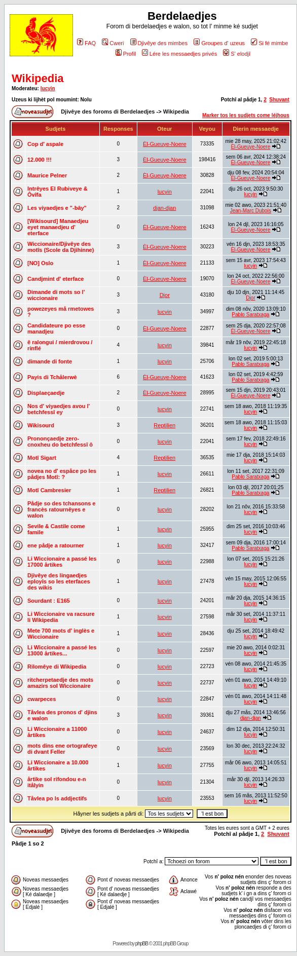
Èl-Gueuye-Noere (165, 144)
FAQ (86, 43)
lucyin (48, 88)
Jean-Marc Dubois (250, 210)
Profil (126, 54)
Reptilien (164, 425)
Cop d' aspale (45, 144)
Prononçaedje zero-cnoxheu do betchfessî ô (60, 441)
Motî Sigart (41, 458)
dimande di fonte (49, 361)
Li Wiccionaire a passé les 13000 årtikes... (61, 650)
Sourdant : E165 (48, 601)
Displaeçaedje (45, 393)
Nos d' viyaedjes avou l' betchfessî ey (58, 409)
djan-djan (164, 208)
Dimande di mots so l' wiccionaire (56, 295)
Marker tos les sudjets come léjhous (245, 115)
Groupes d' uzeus (219, 43)
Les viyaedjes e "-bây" (57, 208)
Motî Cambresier (49, 490)
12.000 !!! (39, 160)
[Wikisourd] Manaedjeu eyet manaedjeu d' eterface (57, 227)
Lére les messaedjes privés (179, 54)
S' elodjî (236, 54)
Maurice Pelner (47, 175)
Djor (165, 295)
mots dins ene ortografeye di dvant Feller (62, 749)
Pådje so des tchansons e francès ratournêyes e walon (61, 509)
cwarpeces (41, 699)
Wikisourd (40, 425)
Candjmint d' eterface (55, 279)
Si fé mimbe (269, 43)
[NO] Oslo (40, 263)
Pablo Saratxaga (250, 314)
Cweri (113, 43)
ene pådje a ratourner (55, 545)
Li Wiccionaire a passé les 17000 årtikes (61, 562)
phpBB (141, 943)
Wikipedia (38, 78)
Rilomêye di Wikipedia (56, 667)
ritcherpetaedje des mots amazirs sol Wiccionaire (60, 683)
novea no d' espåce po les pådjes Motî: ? (61, 474)
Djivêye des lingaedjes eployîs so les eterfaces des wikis (58, 581)
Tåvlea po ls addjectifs (57, 798)
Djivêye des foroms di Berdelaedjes (108, 111)
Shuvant (279, 99)
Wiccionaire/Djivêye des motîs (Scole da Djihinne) (60, 247)
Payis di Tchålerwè (52, 377)
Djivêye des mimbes (159, 43)
